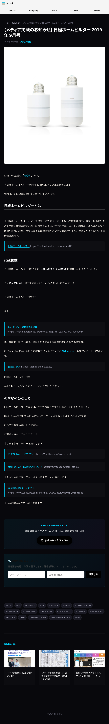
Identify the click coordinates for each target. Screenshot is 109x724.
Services (12, 10)
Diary (75, 10)
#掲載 (22, 617)
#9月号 (8, 605)
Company (33, 10)
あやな (27, 175)
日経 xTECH (67, 351)
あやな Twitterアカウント (22, 454)
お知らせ (15, 22)
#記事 (77, 617)
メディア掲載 (25, 41)
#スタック (66, 605)
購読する (93, 574)
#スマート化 (80, 611)
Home (6, 22)
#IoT (18, 605)
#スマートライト (46, 611)
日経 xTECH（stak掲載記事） (24, 326)
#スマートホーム (29, 611)
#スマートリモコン (64, 611)
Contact (96, 10)
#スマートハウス (12, 611)
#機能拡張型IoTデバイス (60, 617)
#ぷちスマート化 (96, 611)
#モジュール (10, 617)
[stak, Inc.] (7, 3)
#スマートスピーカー (83, 605)
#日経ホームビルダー (38, 617)
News (54, 10)
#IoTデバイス (30, 605)
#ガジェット (53, 605)
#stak (42, 605)
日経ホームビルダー (19, 246)
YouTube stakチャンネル (21, 487)
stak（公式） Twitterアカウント (25, 466)
